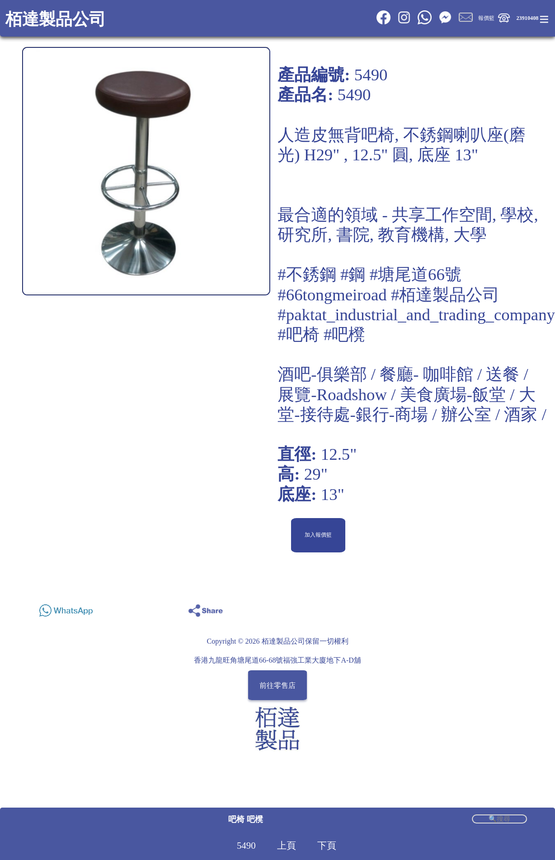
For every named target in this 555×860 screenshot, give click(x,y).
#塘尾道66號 (415, 274)
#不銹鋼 (307, 274)
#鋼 (352, 274)
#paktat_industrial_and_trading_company (416, 314)
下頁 (326, 845)
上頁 (286, 845)
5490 (246, 845)
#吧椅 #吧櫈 (321, 334)
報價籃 (486, 18)
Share (517, 608)
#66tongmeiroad (332, 294)
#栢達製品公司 (445, 294)
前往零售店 (277, 685)
